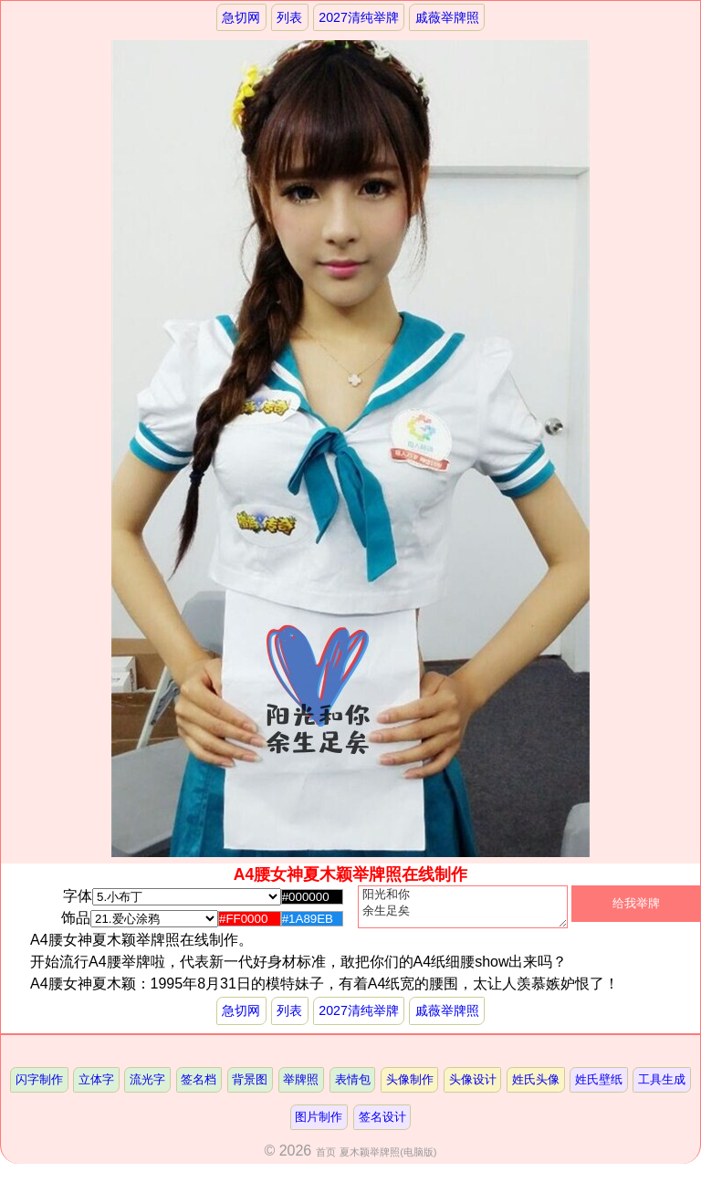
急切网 (241, 17)
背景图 (249, 1087)
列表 (289, 17)
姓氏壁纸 (599, 1087)
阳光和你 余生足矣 (463, 911)
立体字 (95, 1087)
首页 (326, 1160)
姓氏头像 (536, 1087)
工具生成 (662, 1087)
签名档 (198, 1087)
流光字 (147, 1087)
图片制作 (318, 1125)
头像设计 (473, 1087)
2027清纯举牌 (359, 17)
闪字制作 (38, 1087)
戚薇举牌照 (447, 17)
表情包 (353, 1087)
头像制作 (410, 1087)
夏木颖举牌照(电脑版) (388, 1160)
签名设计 (382, 1125)
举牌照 (301, 1087)
